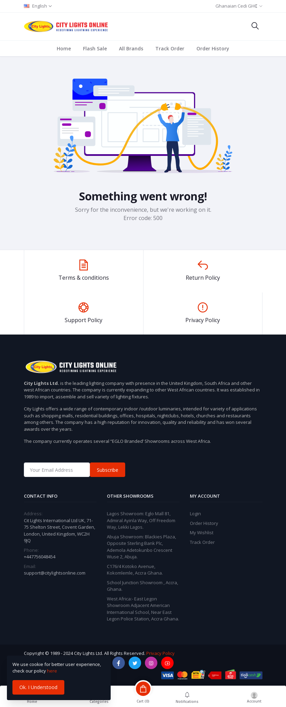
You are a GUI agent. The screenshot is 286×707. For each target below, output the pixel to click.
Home (64, 48)
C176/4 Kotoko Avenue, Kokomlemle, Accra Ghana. (135, 569)
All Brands (131, 48)
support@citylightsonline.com (54, 573)
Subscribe (107, 470)
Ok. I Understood (38, 687)
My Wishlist (201, 532)
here (52, 671)
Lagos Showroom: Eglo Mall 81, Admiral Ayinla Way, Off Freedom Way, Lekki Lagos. (141, 520)
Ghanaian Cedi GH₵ (236, 6)
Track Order (169, 48)
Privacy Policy (160, 653)
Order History (212, 48)
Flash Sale (95, 48)
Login (195, 513)
